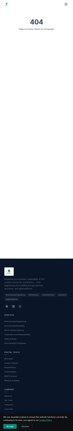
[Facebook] (6, 306)
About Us (8, 396)
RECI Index (8, 359)
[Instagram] (20, 306)
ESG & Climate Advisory (14, 330)
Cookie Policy (45, 420)
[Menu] (66, 4)
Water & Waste (10, 339)
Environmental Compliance (15, 343)
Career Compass (11, 363)
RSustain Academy (12, 381)
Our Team (8, 400)
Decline (25, 426)
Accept (10, 426)
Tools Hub (8, 409)
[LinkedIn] (13, 306)
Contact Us (8, 405)
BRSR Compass (10, 376)
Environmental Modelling (14, 326)
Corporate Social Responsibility (17, 334)
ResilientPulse (10, 367)
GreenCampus (10, 372)
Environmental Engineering (15, 321)
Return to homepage (44, 29)
